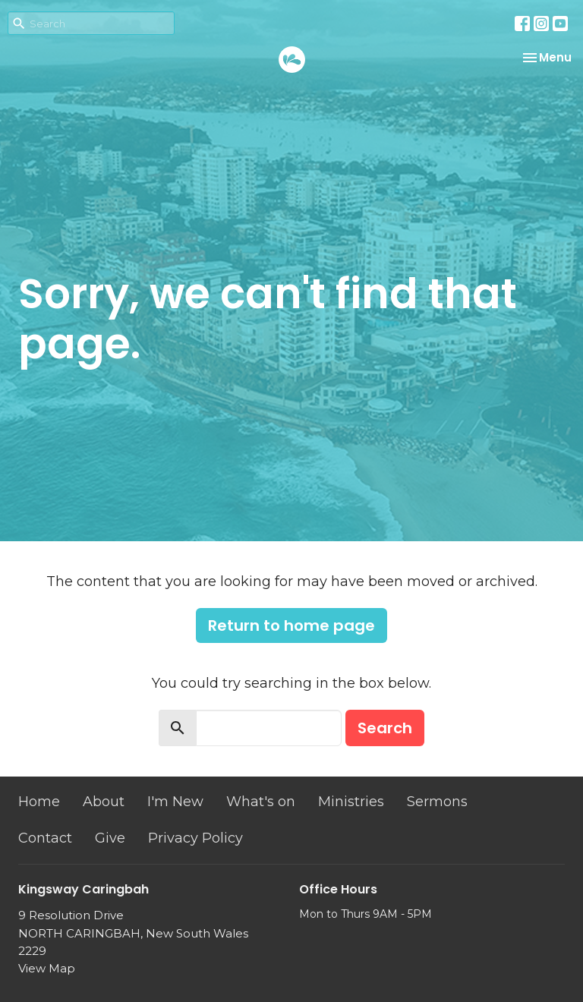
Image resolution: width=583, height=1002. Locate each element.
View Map (46, 968)
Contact (45, 838)
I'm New (175, 801)
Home (39, 801)
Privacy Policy (195, 838)
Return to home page (291, 625)
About (103, 801)
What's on (260, 801)
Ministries (351, 801)
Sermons (437, 801)
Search (385, 728)
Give (110, 838)
